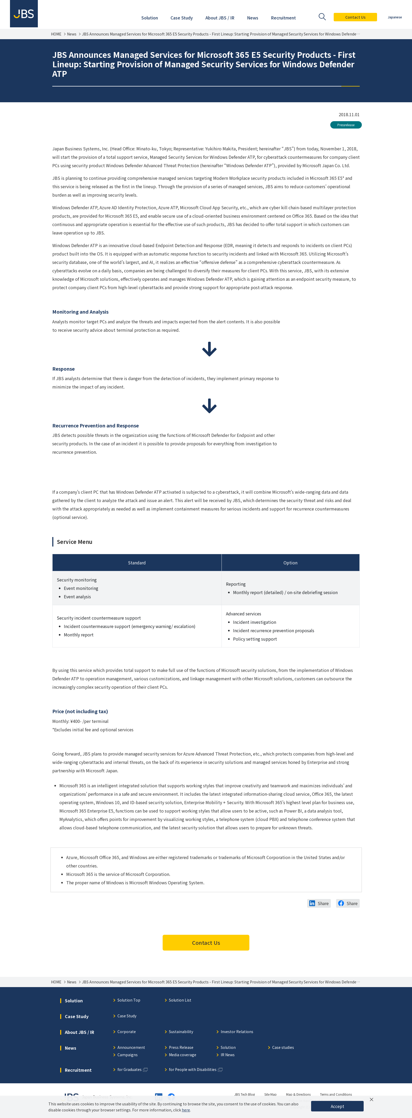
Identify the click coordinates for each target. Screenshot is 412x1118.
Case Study (126, 1016)
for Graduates (129, 1070)
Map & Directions (298, 1094)
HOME (56, 34)
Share (323, 903)
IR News (228, 1055)
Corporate (126, 1032)
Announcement (131, 1047)
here (186, 1109)
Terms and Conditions (336, 1094)
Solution (228, 1047)
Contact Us (355, 17)
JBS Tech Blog (244, 1094)
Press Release (181, 1047)
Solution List (180, 1000)
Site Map (270, 1094)
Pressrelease (345, 124)
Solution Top (128, 1000)
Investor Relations (237, 1032)
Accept (337, 1106)
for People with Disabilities (193, 1070)
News (71, 34)
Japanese (394, 17)
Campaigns (127, 1055)
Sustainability (181, 1032)
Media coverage (182, 1055)
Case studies (283, 1047)
